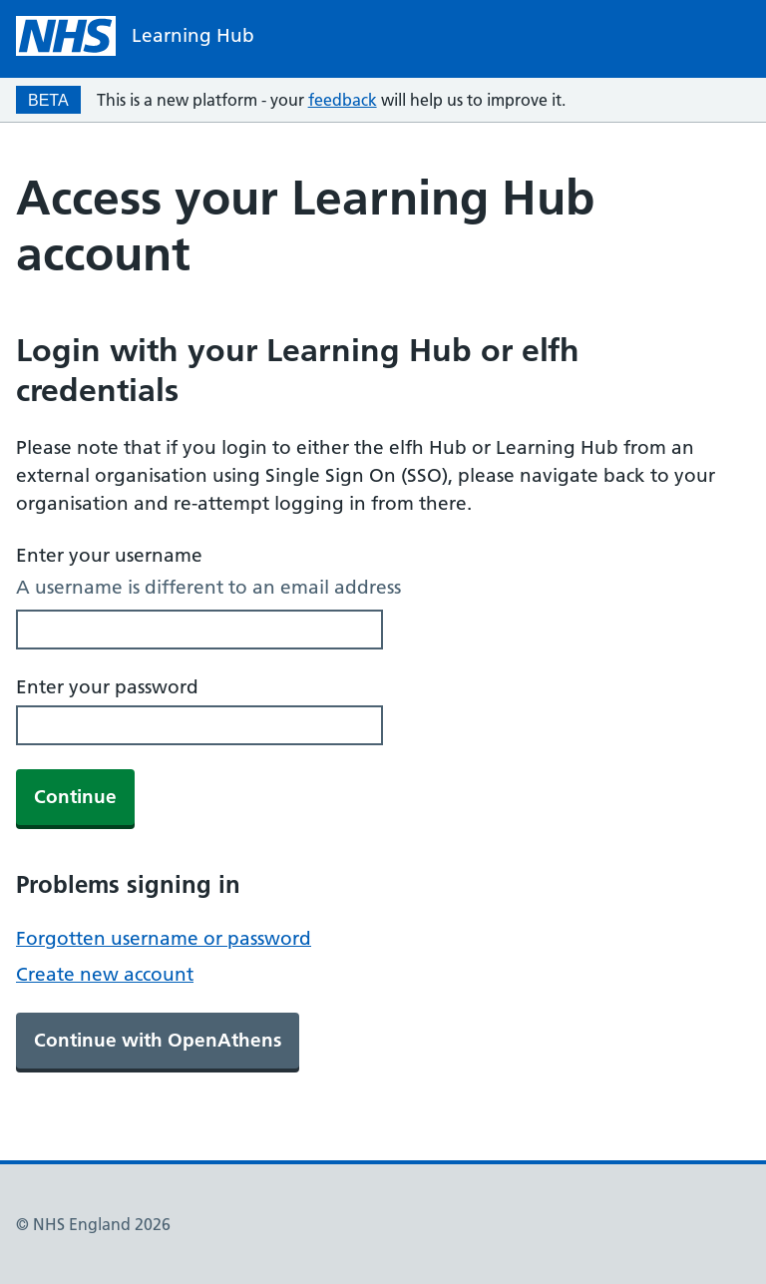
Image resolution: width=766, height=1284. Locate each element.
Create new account (104, 974)
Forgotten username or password (163, 938)
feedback (342, 100)
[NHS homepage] (135, 36)
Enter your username (109, 555)
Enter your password (107, 686)
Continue (75, 796)
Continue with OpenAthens (157, 1040)
